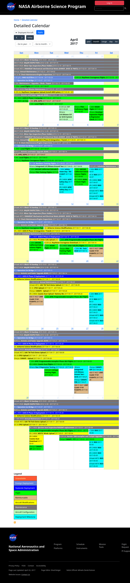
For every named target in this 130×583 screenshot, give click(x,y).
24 (42, 328)
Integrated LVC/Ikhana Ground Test (49, 166)
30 (87, 56)
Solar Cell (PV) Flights (76, 245)
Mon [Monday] (36, 52)
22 (117, 261)
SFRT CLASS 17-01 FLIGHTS (96, 250)
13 (87, 204)
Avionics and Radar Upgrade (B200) (35, 95)
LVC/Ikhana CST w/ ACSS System (65, 115)
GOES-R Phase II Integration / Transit (52, 140)
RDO (96, 169)
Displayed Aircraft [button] (25, 32)
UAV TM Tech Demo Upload (50, 285)
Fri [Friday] (96, 52)
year (89, 41)
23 (27, 328)
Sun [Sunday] (21, 52)
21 (102, 261)
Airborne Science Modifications (59, 228)
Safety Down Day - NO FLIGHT (65, 171)
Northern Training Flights (46, 163)
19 (72, 261)
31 (102, 56)
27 (42, 56)
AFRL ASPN (38, 101)
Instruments (81, 548)
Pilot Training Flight (65, 249)
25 (57, 328)
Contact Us (25, 574)
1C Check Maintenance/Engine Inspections (35, 74)
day (111, 41)
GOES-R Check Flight (80, 180)
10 (42, 204)
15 (117, 204)
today (29, 37)
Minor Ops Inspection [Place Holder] (38, 66)
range (104, 41)
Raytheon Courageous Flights (93, 77)
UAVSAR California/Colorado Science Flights (52, 169)
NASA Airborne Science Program (52, 6)
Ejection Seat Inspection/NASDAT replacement (56, 427)
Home (16, 20)
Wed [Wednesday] (66, 52)
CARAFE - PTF (71, 439)
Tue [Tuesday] (51, 52)
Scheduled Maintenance (106, 166)
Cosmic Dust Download (34, 440)
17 (42, 261)
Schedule (80, 544)
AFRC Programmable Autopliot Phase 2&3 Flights (84, 240)
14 (102, 204)
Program (58, 544)
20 (87, 261)
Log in (109, 3)
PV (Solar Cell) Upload (46, 240)
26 (27, 56)
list (116, 41)
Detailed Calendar (29, 20)
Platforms (58, 548)
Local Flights (26, 86)
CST (68, 107)
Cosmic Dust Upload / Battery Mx (51, 294)
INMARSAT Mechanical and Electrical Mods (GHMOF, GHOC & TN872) (51, 69)
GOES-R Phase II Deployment (49, 237)
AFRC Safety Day (65, 180)
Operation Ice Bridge (25, 80)
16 (27, 261)
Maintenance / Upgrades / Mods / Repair (35, 83)
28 (57, 56)
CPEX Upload (39, 288)
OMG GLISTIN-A (28, 77)
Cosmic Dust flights (45, 364)
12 (72, 204)
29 (72, 56)
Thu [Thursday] (81, 52)
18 (57, 261)
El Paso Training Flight (51, 371)
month (96, 41)
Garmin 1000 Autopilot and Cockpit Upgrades (85, 436)
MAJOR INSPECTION (32, 63)
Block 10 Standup (31, 60)
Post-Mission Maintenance (35, 89)
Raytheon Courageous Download (65, 242)
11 (57, 204)
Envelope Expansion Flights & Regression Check (96, 115)
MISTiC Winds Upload (46, 433)
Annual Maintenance (28, 71)
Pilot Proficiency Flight (81, 108)
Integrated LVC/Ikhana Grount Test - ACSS (79, 373)
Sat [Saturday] (111, 52)
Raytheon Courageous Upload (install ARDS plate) (41, 92)
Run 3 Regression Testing (45, 367)
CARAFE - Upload (42, 291)
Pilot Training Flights (44, 172)
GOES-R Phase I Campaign (32, 98)
